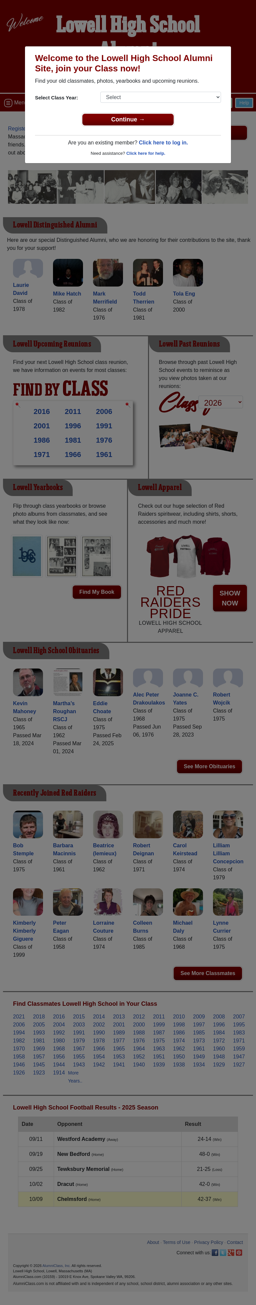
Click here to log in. (163, 142)
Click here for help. (145, 153)
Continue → (128, 119)
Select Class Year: (56, 97)
